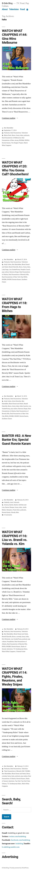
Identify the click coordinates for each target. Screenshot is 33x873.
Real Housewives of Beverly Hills (19, 274)
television (10, 649)
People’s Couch (25, 269)
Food (22, 9)
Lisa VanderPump (14, 269)
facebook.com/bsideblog (20, 840)
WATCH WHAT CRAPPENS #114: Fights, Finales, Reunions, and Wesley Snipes (14, 676)
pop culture (5, 272)
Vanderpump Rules (21, 649)
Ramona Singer (14, 272)
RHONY (9, 279)
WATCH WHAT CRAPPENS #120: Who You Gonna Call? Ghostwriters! (15, 168)
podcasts (26, 135)
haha (21, 135)
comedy (18, 636)
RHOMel (21, 140)
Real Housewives (15, 133)
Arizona (6, 505)
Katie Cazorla (24, 406)
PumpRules (10, 641)
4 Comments (8, 515)
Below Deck (7, 135)
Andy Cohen (7, 264)
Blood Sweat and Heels (16, 404)
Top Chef (18, 781)
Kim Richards (6, 639)
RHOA (25, 277)
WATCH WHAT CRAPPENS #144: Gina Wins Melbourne (14, 37)
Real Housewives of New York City (12, 277)
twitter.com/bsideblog (17, 836)
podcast (24, 639)
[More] (27, 10)
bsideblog (19, 843)
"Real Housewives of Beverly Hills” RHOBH (17, 771)
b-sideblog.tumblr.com (10, 847)
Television (14, 9)
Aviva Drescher (16, 401)
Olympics (9, 510)
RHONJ (27, 140)
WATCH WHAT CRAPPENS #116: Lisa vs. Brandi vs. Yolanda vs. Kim (14, 538)
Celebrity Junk (8, 502)
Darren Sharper (9, 507)
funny (17, 135)
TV (14, 649)
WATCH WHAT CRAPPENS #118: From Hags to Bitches (14, 305)
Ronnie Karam (6, 143)
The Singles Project (17, 143)
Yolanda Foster (20, 651)
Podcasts (7, 133)
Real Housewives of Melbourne (11, 138)
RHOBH (4, 279)
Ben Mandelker (8, 128)
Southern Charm (7, 419)
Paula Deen (16, 510)
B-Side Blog (7, 3)
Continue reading (10, 118)
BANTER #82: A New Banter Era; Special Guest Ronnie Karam (16, 440)
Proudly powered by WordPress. (19, 868)
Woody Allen (15, 512)
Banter (11, 505)
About (5, 9)
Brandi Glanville (13, 267)
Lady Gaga (5, 269)
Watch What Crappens (8, 651)
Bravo (13, 135)
